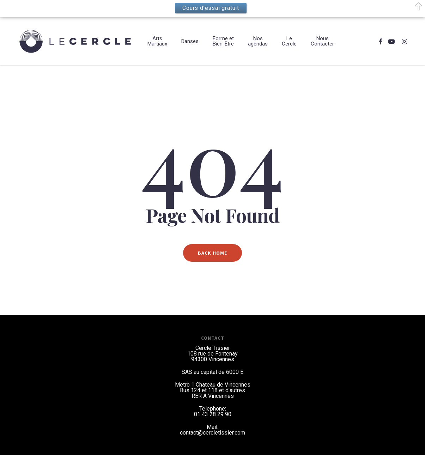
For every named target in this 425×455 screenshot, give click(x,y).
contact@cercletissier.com (212, 432)
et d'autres (232, 390)
